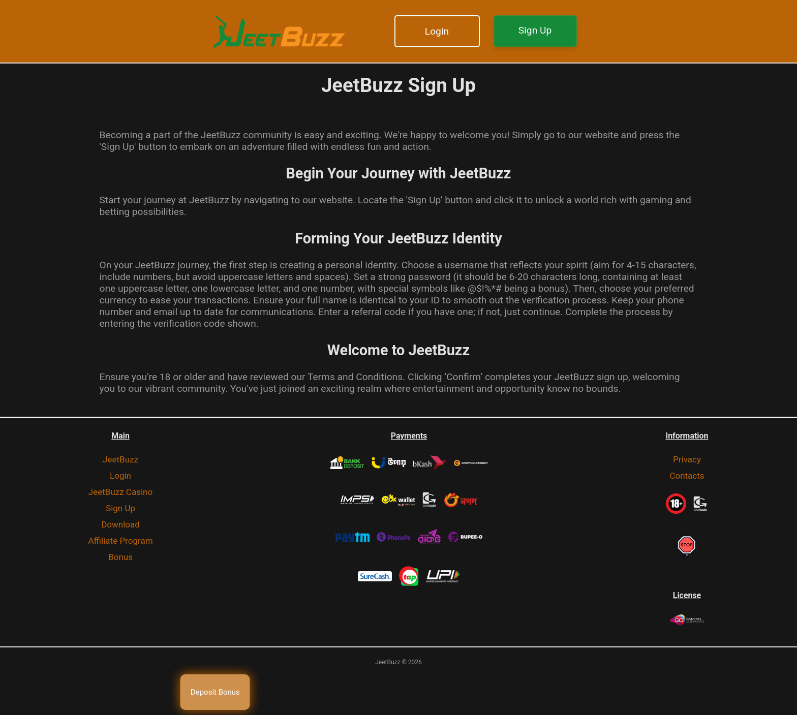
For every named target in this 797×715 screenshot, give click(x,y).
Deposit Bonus (215, 692)
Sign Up (534, 30)
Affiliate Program (120, 541)
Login (437, 31)
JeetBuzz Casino (120, 492)
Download (120, 524)
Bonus (120, 557)
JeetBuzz (120, 459)
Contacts (686, 476)
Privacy (687, 459)
